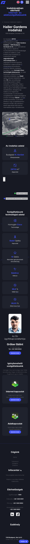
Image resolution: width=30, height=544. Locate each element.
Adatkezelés (15, 481)
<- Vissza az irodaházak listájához (12, 22)
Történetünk (15, 461)
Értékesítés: (15, 499)
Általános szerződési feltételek (15, 479)
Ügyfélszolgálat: (15, 494)
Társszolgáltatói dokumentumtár (15, 475)
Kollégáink (15, 463)
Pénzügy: (15, 503)
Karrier (15, 457)
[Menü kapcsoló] (27, 2)
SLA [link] (24, 97)
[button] (4, 178)
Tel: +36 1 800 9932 (15, 349)
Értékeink (15, 465)
